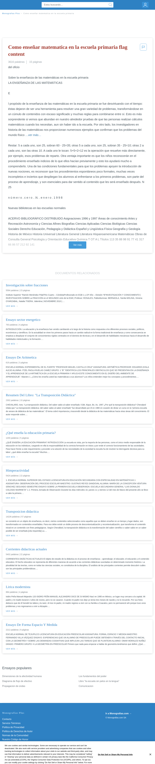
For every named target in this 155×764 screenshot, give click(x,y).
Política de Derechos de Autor (17, 731)
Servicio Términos (11, 723)
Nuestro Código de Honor (15, 739)
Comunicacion (86, 686)
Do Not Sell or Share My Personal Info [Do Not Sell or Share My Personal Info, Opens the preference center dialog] (115, 760)
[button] (143, 51)
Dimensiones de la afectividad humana (22, 676)
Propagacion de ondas (13, 686)
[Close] (150, 760)
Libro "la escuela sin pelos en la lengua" (99, 681)
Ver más (77, 245)
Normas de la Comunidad (15, 735)
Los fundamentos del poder (93, 676)
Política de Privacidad (13, 727)
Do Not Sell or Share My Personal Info (21, 743)
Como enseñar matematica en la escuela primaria (48, 13)
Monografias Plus (11, 13)
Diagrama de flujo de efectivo (17, 681)
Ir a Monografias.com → (119, 713)
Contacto (6, 719)
